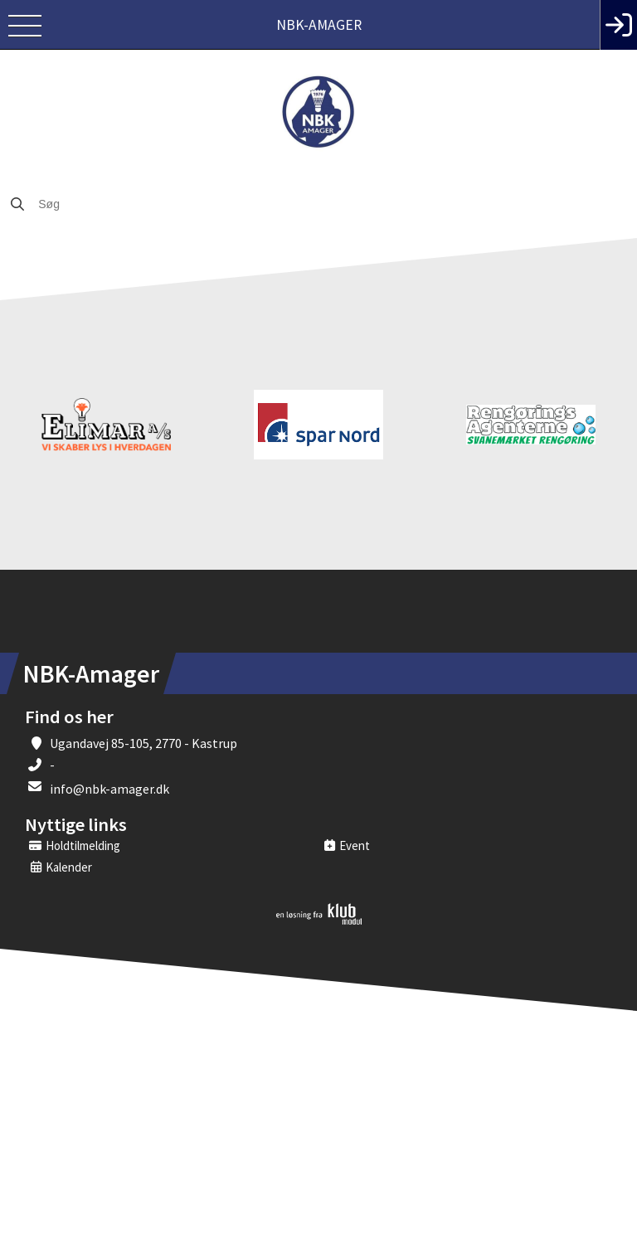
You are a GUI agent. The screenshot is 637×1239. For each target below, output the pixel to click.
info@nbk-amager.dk (109, 788)
